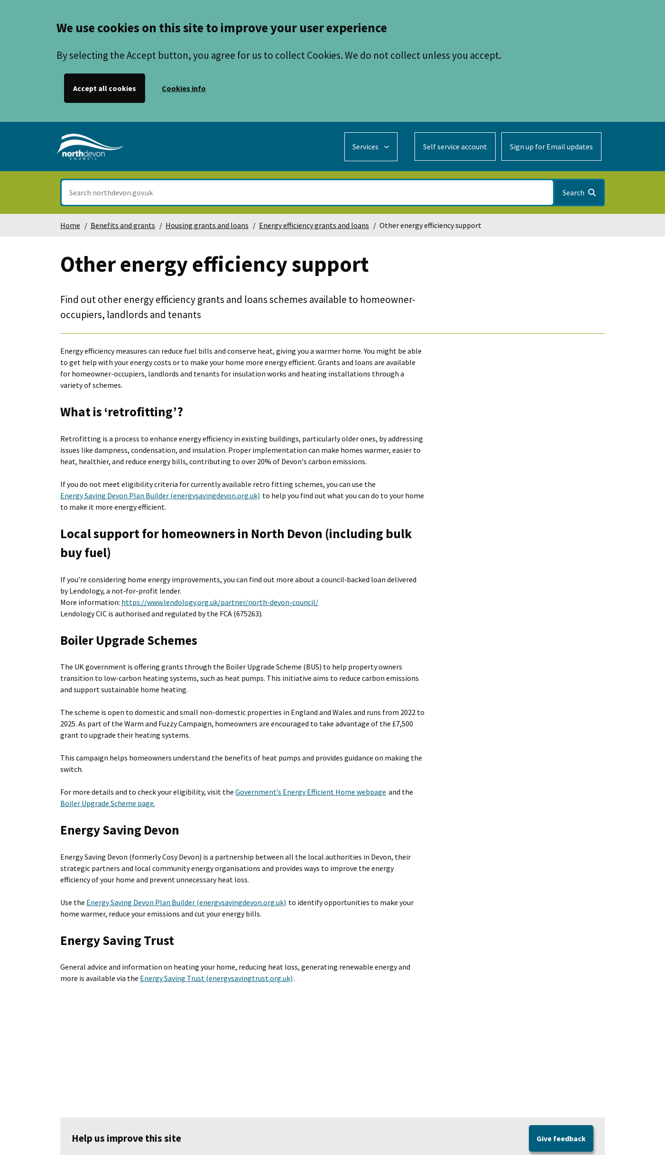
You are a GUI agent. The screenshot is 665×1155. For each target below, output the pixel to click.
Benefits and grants (123, 225)
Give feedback (561, 1138)
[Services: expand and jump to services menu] (371, 147)
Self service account (455, 146)
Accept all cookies (104, 88)
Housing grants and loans (207, 225)
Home (70, 225)
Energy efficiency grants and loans (314, 225)
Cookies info (184, 88)
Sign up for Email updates (551, 146)
